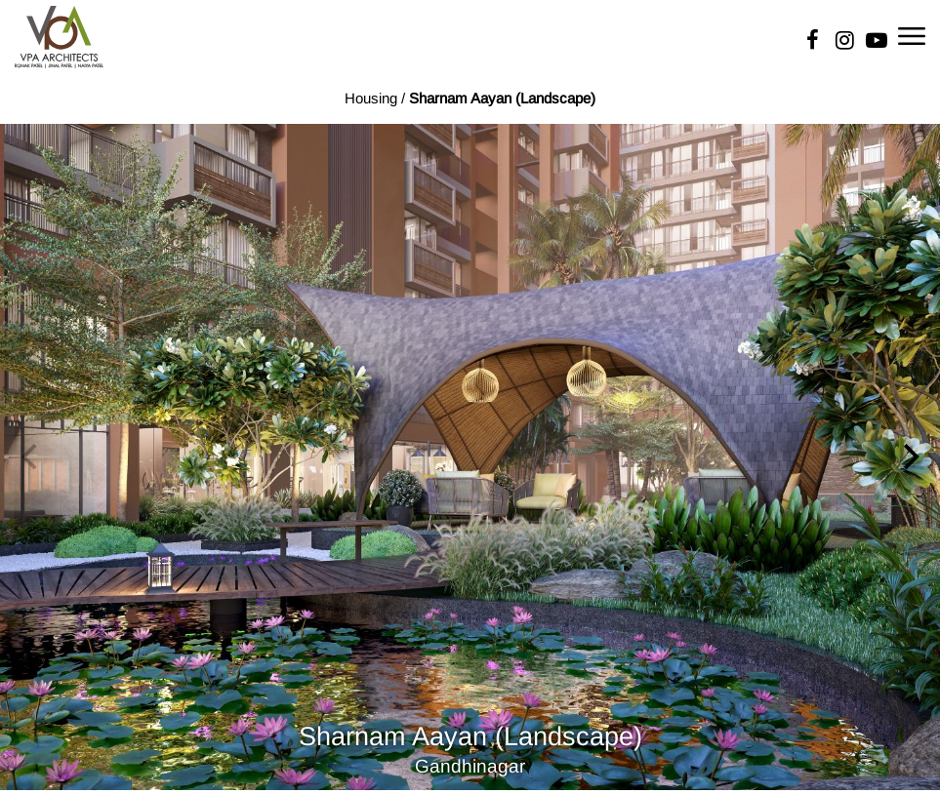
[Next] (908, 456)
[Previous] (31, 456)
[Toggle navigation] (911, 34)
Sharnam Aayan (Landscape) (502, 98)
